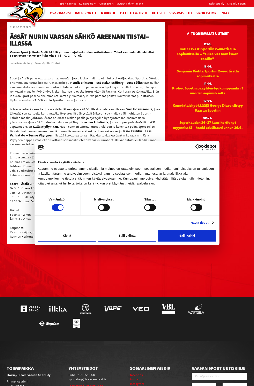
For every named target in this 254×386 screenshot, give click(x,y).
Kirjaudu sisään (236, 3)
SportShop (206, 13)
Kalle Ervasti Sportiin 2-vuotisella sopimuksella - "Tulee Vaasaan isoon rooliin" (207, 54)
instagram (137, 384)
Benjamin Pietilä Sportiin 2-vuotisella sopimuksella (208, 73)
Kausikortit (86, 13)
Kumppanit (87, 3)
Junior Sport (106, 3)
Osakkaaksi (60, 13)
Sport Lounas (68, 3)
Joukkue (108, 13)
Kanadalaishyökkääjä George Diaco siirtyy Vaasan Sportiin (208, 107)
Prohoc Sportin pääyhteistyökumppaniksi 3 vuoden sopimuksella (207, 90)
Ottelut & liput (134, 13)
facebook (136, 375)
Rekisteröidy (216, 3)
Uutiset (158, 13)
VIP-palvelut (180, 13)
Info (225, 13)
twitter (135, 379)
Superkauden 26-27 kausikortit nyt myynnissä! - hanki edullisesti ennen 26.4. (207, 124)
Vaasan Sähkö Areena (130, 3)
